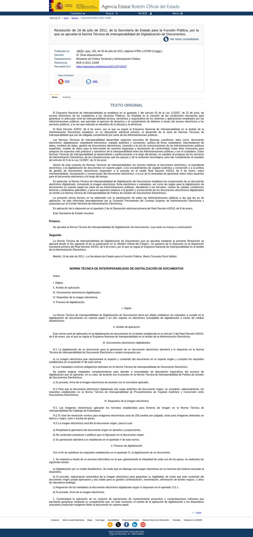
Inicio (66, 18)
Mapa (89, 520)
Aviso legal (100, 520)
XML (95, 81)
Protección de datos (130, 520)
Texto (54, 97)
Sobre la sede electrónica (73, 520)
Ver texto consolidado (184, 39)
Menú (177, 13)
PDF (67, 81)
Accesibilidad (113, 520)
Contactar (55, 520)
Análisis (66, 97)
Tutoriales (176, 520)
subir (198, 512)
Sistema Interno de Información (155, 520)
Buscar (75, 18)
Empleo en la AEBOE (193, 520)
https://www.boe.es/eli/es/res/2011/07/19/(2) (101, 66)
